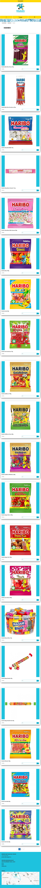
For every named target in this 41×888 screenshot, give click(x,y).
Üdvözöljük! (20, 1)
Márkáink (9, 22)
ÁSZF (3, 864)
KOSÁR (20, 17)
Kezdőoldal (4, 22)
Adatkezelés (4, 866)
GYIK (3, 863)
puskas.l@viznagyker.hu (6, 857)
